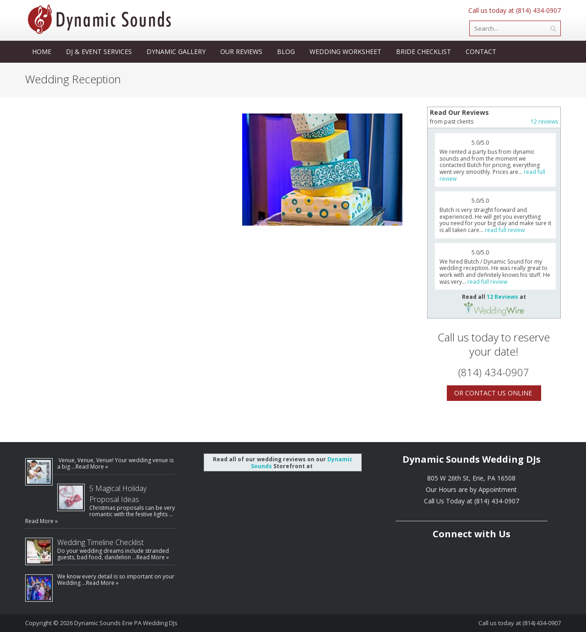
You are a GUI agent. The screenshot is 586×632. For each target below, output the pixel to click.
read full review (505, 230)
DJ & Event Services (99, 51)
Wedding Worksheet (345, 51)
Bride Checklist (423, 51)
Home (41, 51)
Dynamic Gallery (176, 51)
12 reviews (544, 121)
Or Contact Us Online (493, 393)
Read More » (92, 466)
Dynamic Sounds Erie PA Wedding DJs (126, 623)
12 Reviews (502, 297)
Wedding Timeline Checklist (100, 542)
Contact (481, 51)
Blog (286, 51)
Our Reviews (241, 51)
